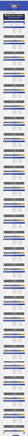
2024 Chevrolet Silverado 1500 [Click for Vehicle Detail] (11, 400)
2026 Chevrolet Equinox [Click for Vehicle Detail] (9, 239)
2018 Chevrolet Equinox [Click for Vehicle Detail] (9, 76)
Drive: (19, 61)
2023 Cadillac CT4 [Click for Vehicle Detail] (7, 43)
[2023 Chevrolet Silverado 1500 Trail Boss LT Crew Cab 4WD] (7, 388)
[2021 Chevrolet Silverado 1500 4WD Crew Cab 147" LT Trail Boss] (7, 357)
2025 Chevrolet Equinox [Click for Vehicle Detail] (9, 222)
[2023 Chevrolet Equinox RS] (7, 145)
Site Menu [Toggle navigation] (14, 9)
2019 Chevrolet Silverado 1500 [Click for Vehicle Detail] (11, 304)
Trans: (13, 32)
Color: (19, 30)
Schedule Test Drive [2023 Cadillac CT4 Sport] (10, 57)
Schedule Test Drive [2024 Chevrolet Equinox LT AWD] (10, 171)
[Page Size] (19, 25)
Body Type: (20, 62)
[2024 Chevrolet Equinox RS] (7, 194)
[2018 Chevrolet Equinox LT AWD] (7, 80)
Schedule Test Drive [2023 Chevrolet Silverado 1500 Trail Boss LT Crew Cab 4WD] (10, 398)
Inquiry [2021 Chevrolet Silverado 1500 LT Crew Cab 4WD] (5, 350)
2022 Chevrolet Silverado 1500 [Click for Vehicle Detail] (11, 368)
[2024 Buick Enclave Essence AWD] (7, 31)
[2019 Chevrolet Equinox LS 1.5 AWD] (7, 96)
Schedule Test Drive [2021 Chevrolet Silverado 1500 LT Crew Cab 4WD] (10, 350)
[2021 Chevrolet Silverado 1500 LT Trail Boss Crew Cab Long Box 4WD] (7, 324)
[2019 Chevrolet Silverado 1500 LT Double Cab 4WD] (7, 308)
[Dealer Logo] (14, 6)
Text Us (22, 57)
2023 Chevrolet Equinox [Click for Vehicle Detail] (8, 141)
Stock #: (13, 61)
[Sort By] (13, 25)
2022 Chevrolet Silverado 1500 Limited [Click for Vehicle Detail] (12, 417)
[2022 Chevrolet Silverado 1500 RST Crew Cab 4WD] (7, 372)
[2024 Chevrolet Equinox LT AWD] (7, 161)
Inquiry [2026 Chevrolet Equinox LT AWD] (5, 285)
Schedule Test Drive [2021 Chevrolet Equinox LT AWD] (10, 122)
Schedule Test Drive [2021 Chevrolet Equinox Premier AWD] (10, 138)
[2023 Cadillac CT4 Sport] (7, 47)
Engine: (13, 31)
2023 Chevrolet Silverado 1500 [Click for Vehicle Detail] (12, 384)
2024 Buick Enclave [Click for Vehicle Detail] (9, 27)
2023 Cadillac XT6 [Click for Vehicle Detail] (9, 59)
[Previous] (3, 23)
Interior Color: (20, 31)
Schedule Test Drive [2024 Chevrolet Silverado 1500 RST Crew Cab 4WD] (10, 414)
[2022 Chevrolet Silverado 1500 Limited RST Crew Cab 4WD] (7, 421)
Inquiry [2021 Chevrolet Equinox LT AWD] (5, 122)
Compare (14, 71)
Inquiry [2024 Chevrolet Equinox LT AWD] (5, 171)
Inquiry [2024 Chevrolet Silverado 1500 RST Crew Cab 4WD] (5, 414)
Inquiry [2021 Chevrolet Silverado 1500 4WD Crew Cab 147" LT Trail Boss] (5, 365)
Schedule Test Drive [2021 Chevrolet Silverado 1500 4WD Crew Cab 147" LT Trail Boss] (10, 365)
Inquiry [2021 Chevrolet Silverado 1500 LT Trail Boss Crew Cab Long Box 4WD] (5, 334)
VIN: (13, 62)
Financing (18, 57)
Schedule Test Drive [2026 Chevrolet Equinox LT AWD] (10, 285)
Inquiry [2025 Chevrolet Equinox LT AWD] (5, 236)
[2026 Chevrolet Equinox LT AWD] (7, 243)
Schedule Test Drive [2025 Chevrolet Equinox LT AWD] (10, 236)
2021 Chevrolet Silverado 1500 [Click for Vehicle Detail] (13, 320)
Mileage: (13, 30)
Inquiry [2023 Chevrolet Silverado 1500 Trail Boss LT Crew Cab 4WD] (5, 398)
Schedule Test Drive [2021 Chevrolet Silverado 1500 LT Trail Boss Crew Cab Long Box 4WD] (10, 334)
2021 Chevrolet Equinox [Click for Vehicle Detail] (9, 108)
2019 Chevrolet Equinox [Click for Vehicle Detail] (9, 92)
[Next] (24, 23)
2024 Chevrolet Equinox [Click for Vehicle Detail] (9, 157)
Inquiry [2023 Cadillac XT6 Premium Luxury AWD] (5, 73)
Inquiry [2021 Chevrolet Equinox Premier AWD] (5, 138)
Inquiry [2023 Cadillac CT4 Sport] (5, 57)
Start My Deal (14, 57)
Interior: (20, 32)
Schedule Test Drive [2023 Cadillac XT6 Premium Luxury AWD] (10, 73)
